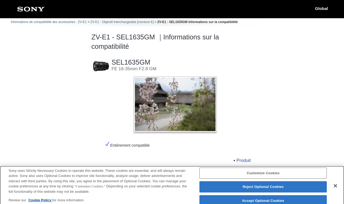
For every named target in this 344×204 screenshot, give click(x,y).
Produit (243, 160)
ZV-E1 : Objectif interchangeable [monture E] (122, 22)
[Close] (335, 188)
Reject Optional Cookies (263, 189)
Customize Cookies (263, 175)
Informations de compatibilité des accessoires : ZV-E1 (49, 22)
